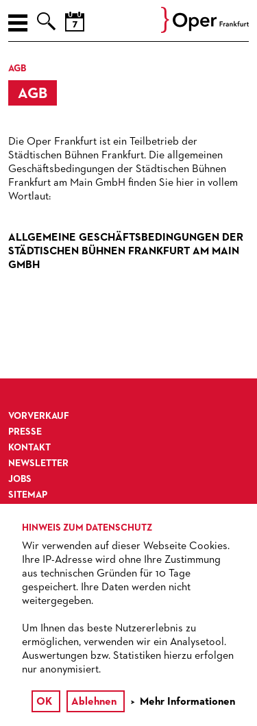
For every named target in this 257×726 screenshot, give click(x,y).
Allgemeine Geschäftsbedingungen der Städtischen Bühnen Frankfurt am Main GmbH (125, 251)
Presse (25, 432)
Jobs (20, 479)
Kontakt (29, 447)
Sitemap (27, 495)
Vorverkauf (38, 416)
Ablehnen (94, 702)
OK (44, 702)
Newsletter (38, 463)
